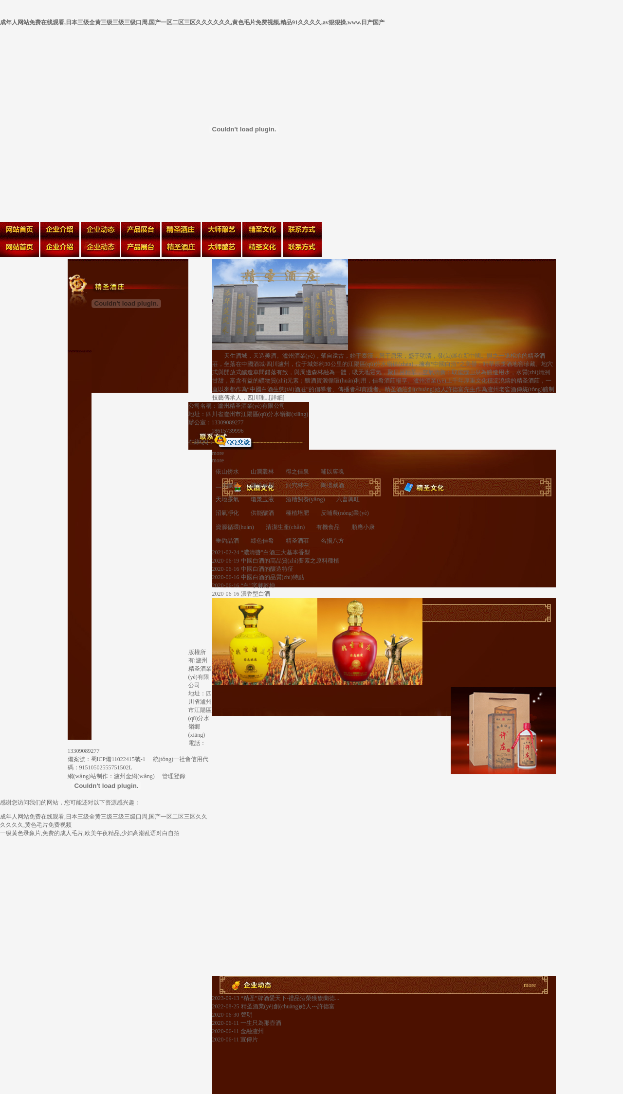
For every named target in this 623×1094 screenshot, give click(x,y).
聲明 (246, 1014)
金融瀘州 (251, 1031)
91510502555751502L (105, 767)
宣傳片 (248, 1039)
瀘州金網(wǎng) (134, 776)
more (218, 453)
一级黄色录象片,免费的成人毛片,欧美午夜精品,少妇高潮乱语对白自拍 (90, 833)
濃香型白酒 (254, 593)
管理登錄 (173, 776)
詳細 (277, 397)
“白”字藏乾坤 (257, 585)
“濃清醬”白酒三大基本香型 (275, 552)
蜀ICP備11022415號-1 (118, 759)
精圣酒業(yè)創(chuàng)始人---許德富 (287, 1006)
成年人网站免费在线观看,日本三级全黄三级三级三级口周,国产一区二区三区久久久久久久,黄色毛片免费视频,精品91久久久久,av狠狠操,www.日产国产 (192, 22)
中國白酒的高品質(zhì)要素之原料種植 (289, 560)
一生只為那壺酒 (260, 1023)
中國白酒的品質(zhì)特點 (272, 577)
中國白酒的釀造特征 (266, 568)
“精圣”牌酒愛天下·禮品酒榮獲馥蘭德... (289, 998)
